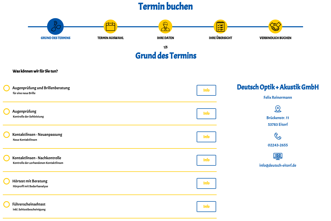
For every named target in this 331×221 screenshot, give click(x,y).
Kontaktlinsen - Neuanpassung (37, 137)
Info (206, 90)
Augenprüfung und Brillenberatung (41, 90)
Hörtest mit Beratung (30, 184)
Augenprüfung (28, 114)
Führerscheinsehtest (29, 207)
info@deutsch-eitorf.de (277, 165)
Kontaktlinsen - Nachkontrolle (38, 160)
